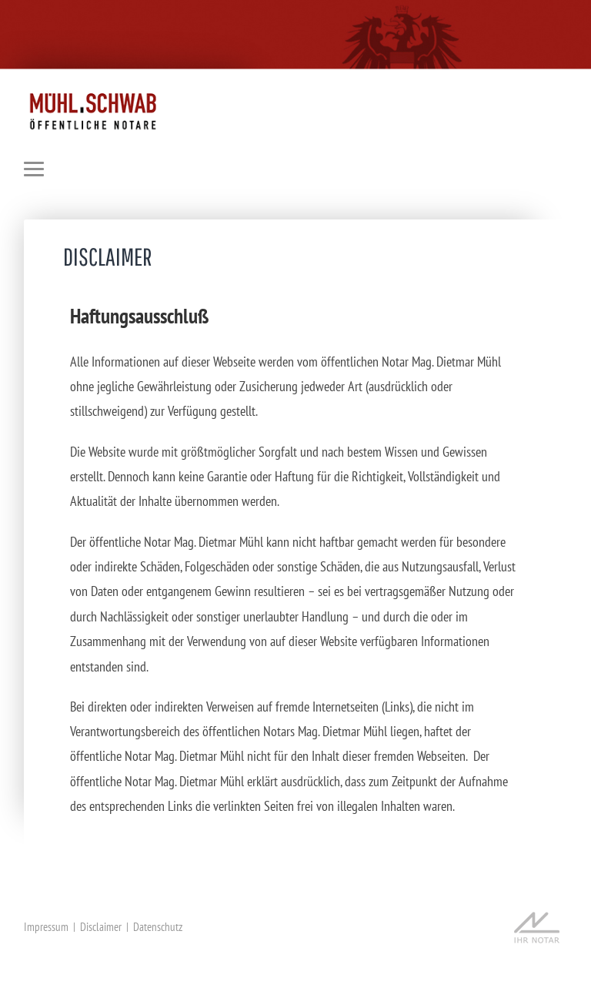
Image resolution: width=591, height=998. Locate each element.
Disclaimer (101, 926)
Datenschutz (157, 926)
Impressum (46, 926)
